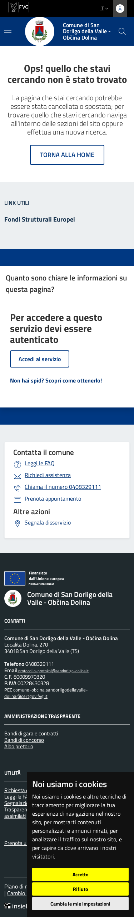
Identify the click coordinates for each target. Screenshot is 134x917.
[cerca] (122, 31)
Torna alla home (67, 154)
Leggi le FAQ (40, 463)
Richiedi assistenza (48, 475)
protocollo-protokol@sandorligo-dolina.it (53, 671)
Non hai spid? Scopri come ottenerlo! (56, 380)
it (105, 8)
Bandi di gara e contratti (31, 733)
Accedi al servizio (40, 359)
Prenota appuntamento (53, 498)
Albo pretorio (18, 746)
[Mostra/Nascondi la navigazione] (8, 30)
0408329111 (63, 486)
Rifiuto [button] (80, 889)
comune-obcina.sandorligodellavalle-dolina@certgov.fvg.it (46, 693)
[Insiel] (17, 906)
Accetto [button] (80, 874)
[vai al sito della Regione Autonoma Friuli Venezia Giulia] (18, 6)
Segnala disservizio (48, 522)
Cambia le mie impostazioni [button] (80, 903)
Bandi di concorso (24, 740)
